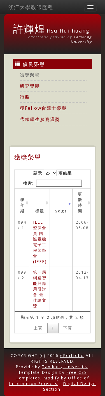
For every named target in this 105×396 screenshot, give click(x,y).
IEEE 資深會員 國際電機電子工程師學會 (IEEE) (40, 241)
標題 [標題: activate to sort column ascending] (39, 211)
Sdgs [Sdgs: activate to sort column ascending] (61, 211)
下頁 (67, 328)
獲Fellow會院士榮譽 (43, 108)
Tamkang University (81, 39)
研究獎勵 (30, 86)
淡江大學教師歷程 (30, 7)
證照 (25, 97)
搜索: (52, 183)
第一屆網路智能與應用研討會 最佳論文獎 (39, 288)
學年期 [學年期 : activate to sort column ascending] (22, 205)
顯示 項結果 (52, 173)
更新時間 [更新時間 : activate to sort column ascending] (80, 202)
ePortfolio (72, 355)
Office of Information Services (49, 380)
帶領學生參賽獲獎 (40, 119)
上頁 (38, 328)
